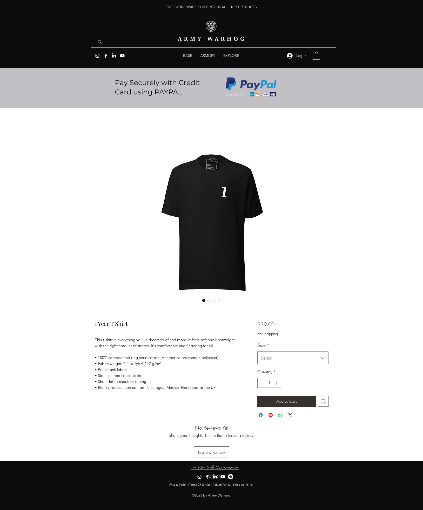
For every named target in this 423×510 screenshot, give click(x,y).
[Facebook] (105, 55)
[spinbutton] (269, 383)
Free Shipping (267, 333)
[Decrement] (261, 383)
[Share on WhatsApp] (280, 415)
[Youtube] (122, 55)
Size (263, 345)
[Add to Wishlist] (323, 401)
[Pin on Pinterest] (270, 415)
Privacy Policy (177, 484)
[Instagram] (97, 55)
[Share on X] (290, 415)
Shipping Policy (243, 484)
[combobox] (292, 358)
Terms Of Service (200, 484)
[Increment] (277, 383)
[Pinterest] (230, 476)
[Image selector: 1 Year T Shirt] (203, 300)
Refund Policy (221, 484)
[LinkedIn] (114, 55)
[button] (231, 56)
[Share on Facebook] (261, 415)
